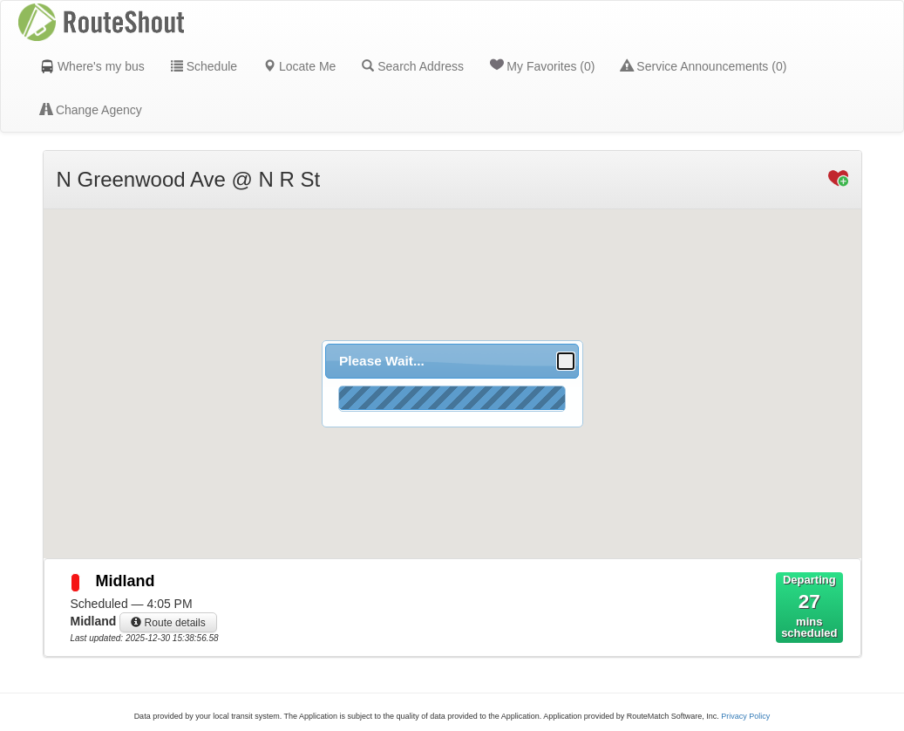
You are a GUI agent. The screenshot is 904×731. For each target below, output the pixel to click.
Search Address (413, 66)
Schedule (204, 66)
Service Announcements (703, 66)
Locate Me (299, 66)
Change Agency (91, 110)
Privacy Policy (745, 716)
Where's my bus (92, 66)
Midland (125, 581)
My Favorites (542, 65)
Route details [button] (168, 623)
